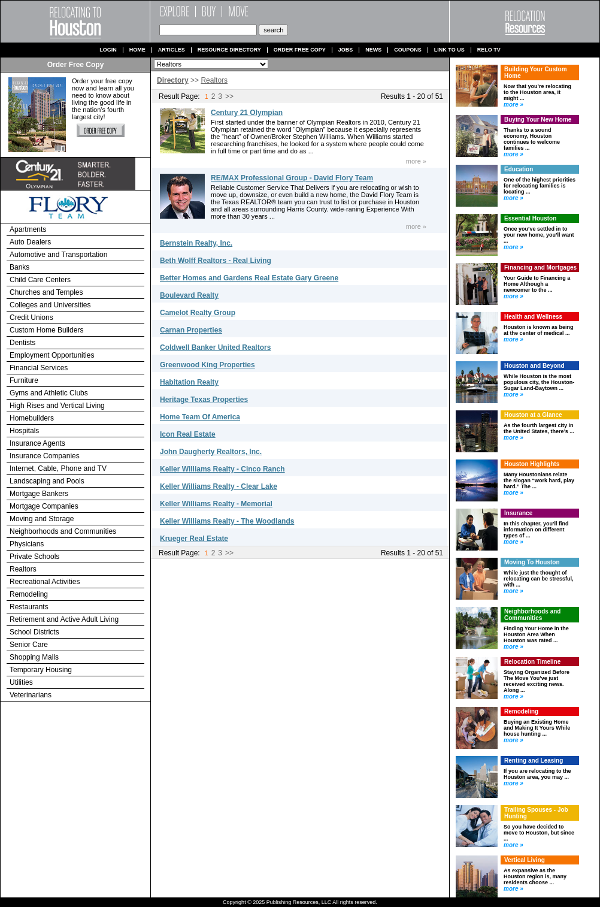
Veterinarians (30, 695)
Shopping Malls (34, 657)
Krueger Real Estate (194, 538)
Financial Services (39, 368)
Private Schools (34, 556)
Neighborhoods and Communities (63, 531)
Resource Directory (229, 50)
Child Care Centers (40, 280)
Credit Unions (31, 317)
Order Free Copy (300, 50)
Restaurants (29, 607)
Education (518, 169)
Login (108, 50)
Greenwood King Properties (207, 365)
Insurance (518, 513)
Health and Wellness (533, 316)
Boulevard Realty (189, 295)
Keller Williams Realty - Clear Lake (218, 486)
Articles (171, 50)
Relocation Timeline (532, 661)
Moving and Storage (42, 519)
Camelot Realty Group (197, 313)
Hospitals (24, 431)
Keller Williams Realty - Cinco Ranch (222, 469)
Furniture (24, 380)
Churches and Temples (46, 292)
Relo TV (489, 50)
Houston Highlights (531, 464)
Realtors (23, 569)
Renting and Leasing (533, 760)
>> (229, 96)
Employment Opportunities (52, 355)
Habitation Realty (189, 382)
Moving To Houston (532, 562)
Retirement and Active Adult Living (64, 619)
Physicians (27, 544)
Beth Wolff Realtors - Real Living (215, 260)
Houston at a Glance (533, 415)
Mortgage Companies (44, 506)
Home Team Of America (200, 417)
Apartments (28, 229)
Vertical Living (524, 860)
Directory (173, 80)
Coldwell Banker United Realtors (215, 347)
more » (416, 161)
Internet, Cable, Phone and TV (58, 468)
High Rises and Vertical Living (57, 405)
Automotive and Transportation (58, 254)
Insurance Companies (45, 456)
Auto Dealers (30, 242)
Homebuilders (32, 418)
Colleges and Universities (50, 305)
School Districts (34, 632)
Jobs (345, 50)
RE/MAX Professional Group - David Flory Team (292, 178)
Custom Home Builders (46, 330)
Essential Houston (530, 218)
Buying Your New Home (537, 119)
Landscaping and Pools (47, 481)
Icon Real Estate (188, 434)
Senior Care (29, 644)
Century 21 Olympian (247, 112)
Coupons (408, 50)
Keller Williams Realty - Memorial (216, 504)
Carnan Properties (191, 330)
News (373, 50)
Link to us (449, 50)
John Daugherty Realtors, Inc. (211, 452)
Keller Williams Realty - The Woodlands (227, 521)
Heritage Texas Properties (204, 399)
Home (137, 50)
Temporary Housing (41, 670)
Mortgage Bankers (39, 493)
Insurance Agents (37, 443)
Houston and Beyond (534, 365)
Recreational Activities (45, 582)
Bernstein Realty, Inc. (196, 243)
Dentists (22, 342)
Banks (19, 267)
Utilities (21, 682)
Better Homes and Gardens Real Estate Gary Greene (249, 278)
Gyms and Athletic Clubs (49, 393)
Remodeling (29, 594)
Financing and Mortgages (540, 267)
